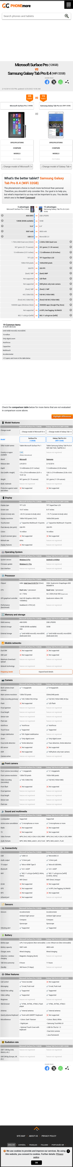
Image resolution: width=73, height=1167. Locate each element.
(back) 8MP (56, 273)
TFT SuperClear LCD (56, 257)
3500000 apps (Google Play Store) (56, 304)
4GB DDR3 (17, 215)
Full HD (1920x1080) (56, 294)
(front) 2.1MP (56, 289)
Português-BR (58, 1145)
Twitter (54, 82)
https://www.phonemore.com (17, 5)
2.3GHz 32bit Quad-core (56, 241)
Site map (21, 1136)
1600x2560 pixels (56, 262)
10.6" (17, 226)
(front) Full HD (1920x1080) (56, 299)
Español (22, 1145)
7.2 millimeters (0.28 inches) (56, 252)
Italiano (44, 1145)
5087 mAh (17, 231)
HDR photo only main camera (56, 283)
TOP (36, 1130)
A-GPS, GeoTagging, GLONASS (56, 310)
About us (33, 1136)
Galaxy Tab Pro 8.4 (59, 439)
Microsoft (23, 459)
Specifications (17, 143)
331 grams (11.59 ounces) (56, 247)
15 (43, 97)
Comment (30, 197)
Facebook (47, 82)
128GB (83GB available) (17, 220)
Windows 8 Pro (25, 560)
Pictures (17, 159)
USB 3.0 (17, 236)
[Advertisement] (36, 40)
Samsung (49, 459)
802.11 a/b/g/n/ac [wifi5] (56, 315)
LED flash (56, 278)
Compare (17, 148)
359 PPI (56, 268)
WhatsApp (60, 82)
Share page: (67, 82)
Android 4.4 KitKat (53, 560)
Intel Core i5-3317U (31, 583)
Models (17, 154)
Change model (6, 430)
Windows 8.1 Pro (26, 564)
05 (29, 97)
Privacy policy (49, 1136)
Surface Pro (32, 439)
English (11, 1145)
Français (33, 1145)
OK (36, 1162)
